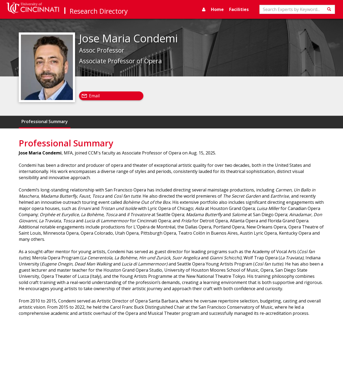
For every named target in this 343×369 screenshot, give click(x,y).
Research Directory (99, 11)
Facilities (239, 9)
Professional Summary (44, 121)
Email (94, 96)
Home (217, 9)
